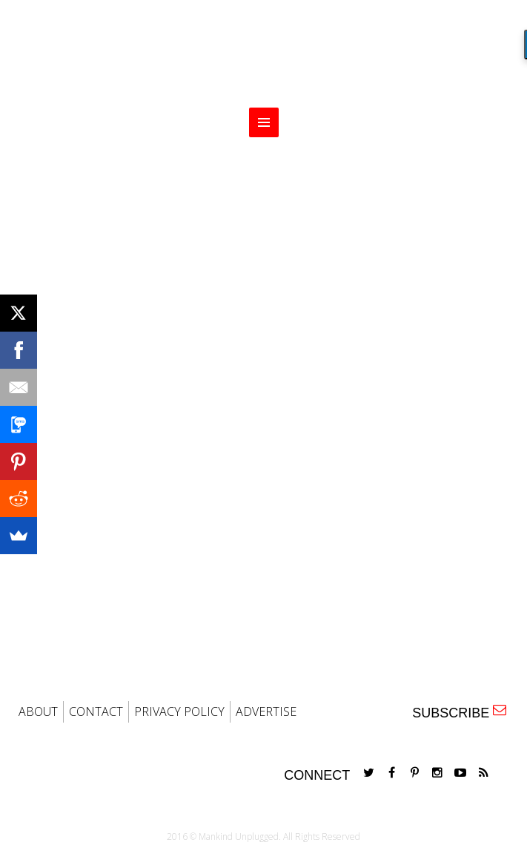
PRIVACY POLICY (179, 711)
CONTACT (96, 711)
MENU (264, 122)
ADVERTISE (266, 711)
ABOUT (38, 711)
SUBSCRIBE (459, 711)
